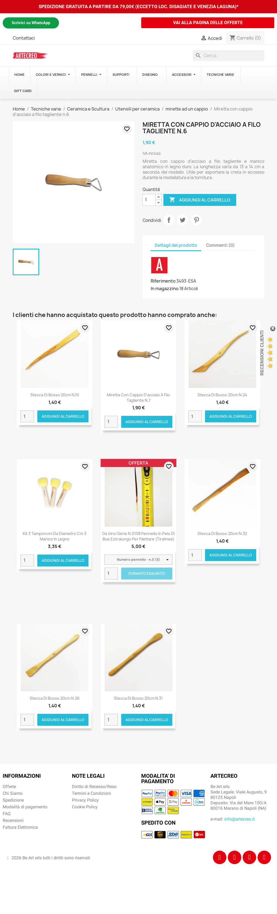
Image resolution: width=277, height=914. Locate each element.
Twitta (182, 220)
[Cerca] (228, 55)
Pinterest (196, 220)
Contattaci (24, 38)
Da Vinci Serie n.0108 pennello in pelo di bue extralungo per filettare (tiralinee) (138, 536)
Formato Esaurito (146, 573)
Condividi (168, 220)
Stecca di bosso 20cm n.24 (222, 394)
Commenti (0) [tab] (220, 245)
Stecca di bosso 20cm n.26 (55, 698)
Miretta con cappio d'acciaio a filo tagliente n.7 (138, 397)
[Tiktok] (249, 857)
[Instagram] (234, 857)
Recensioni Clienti (262, 352)
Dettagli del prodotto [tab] (176, 245)
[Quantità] (149, 200)
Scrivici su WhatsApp (31, 22)
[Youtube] (264, 857)
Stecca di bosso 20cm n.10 (54, 394)
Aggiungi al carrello (199, 199)
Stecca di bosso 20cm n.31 (138, 698)
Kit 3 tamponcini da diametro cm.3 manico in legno (54, 536)
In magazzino (165, 288)
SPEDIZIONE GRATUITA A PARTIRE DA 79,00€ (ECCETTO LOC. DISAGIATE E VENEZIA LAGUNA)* (139, 6)
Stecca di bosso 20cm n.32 (222, 533)
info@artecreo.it (239, 819)
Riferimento (163, 281)
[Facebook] (219, 857)
